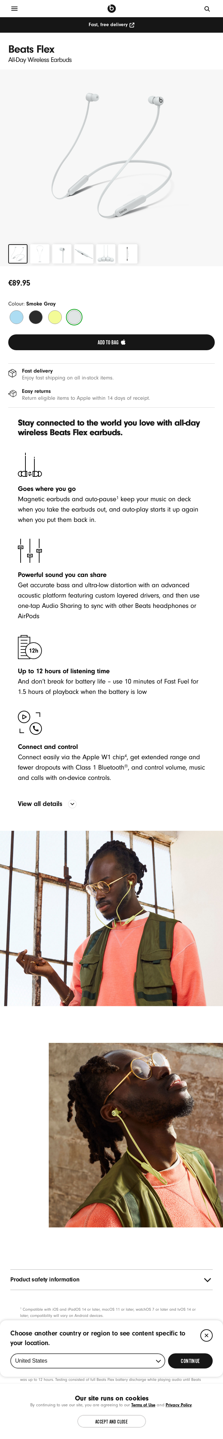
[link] (111, 342)
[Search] (207, 9)
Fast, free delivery (111, 25)
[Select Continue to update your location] (190, 1412)
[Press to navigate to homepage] (112, 8)
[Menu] (14, 8)
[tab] (18, 254)
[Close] (206, 1387)
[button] (111, 155)
